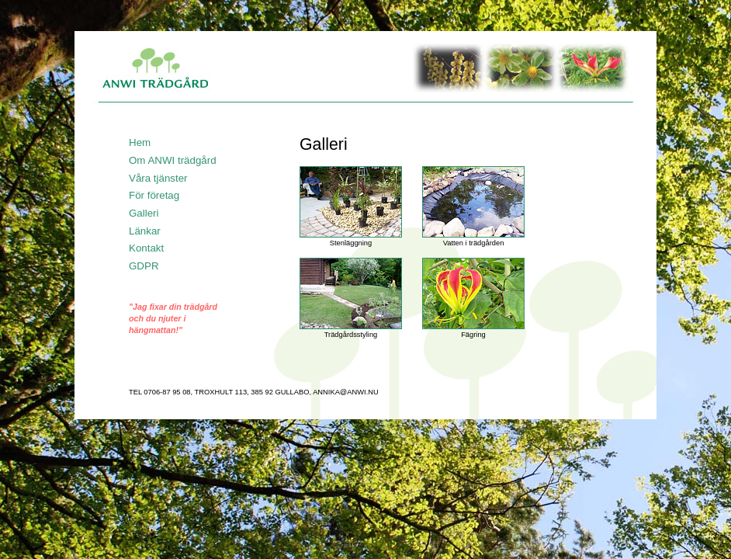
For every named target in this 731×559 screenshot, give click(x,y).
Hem (140, 142)
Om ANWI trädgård (173, 160)
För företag (154, 195)
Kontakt (146, 248)
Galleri (144, 213)
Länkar (145, 231)
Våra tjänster (158, 178)
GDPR (144, 266)
